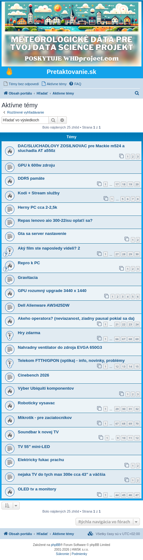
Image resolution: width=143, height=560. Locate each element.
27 (117, 254)
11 (130, 438)
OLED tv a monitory (37, 489)
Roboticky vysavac (36, 403)
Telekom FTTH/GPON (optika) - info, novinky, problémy (71, 360)
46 (130, 495)
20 (137, 184)
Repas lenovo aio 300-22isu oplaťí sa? (55, 220)
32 (137, 409)
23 (130, 324)
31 (130, 409)
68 (130, 339)
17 (117, 184)
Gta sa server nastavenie (42, 233)
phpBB (55, 545)
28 (123, 254)
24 (137, 324)
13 (123, 366)
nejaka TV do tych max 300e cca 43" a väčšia (61, 474)
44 (117, 495)
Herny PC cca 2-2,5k (37, 207)
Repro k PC (29, 263)
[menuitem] (21, 84)
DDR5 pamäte (31, 178)
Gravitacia (28, 277)
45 (123, 495)
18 (123, 184)
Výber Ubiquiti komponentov (46, 388)
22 (123, 324)
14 (130, 366)
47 (137, 495)
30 (137, 254)
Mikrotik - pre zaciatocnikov (45, 417)
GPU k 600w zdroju (36, 165)
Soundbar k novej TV (38, 432)
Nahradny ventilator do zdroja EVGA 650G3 (60, 347)
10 (123, 438)
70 (137, 423)
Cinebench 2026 (33, 375)
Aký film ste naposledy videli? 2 (49, 248)
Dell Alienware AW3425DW (43, 305)
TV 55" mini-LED (34, 446)
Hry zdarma (29, 332)
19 (130, 184)
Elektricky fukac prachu (41, 459)
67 (123, 339)
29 (130, 254)
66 (117, 339)
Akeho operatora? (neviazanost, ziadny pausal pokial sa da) (76, 318)
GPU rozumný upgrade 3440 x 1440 (52, 290)
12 (117, 366)
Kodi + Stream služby (39, 193)
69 (137, 339)
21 (117, 324)
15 (137, 366)
